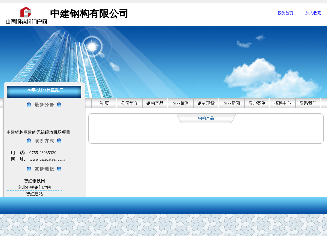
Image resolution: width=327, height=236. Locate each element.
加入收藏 (313, 13)
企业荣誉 (180, 103)
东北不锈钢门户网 (34, 187)
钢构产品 (155, 103)
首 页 (104, 103)
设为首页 (285, 13)
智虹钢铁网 (34, 180)
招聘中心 (282, 103)
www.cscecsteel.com (47, 159)
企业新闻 (231, 103)
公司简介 (129, 103)
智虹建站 (34, 193)
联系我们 (308, 103)
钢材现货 (206, 103)
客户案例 (257, 103)
